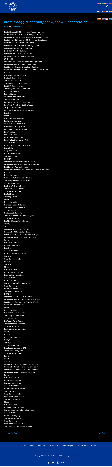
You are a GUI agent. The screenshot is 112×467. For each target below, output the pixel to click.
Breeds (23, 447)
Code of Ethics (82, 447)
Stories (8, 27)
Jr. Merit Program (67, 447)
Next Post (103, 434)
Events (31, 447)
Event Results (41, 447)
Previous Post (11, 434)
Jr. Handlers (54, 447)
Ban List (94, 447)
